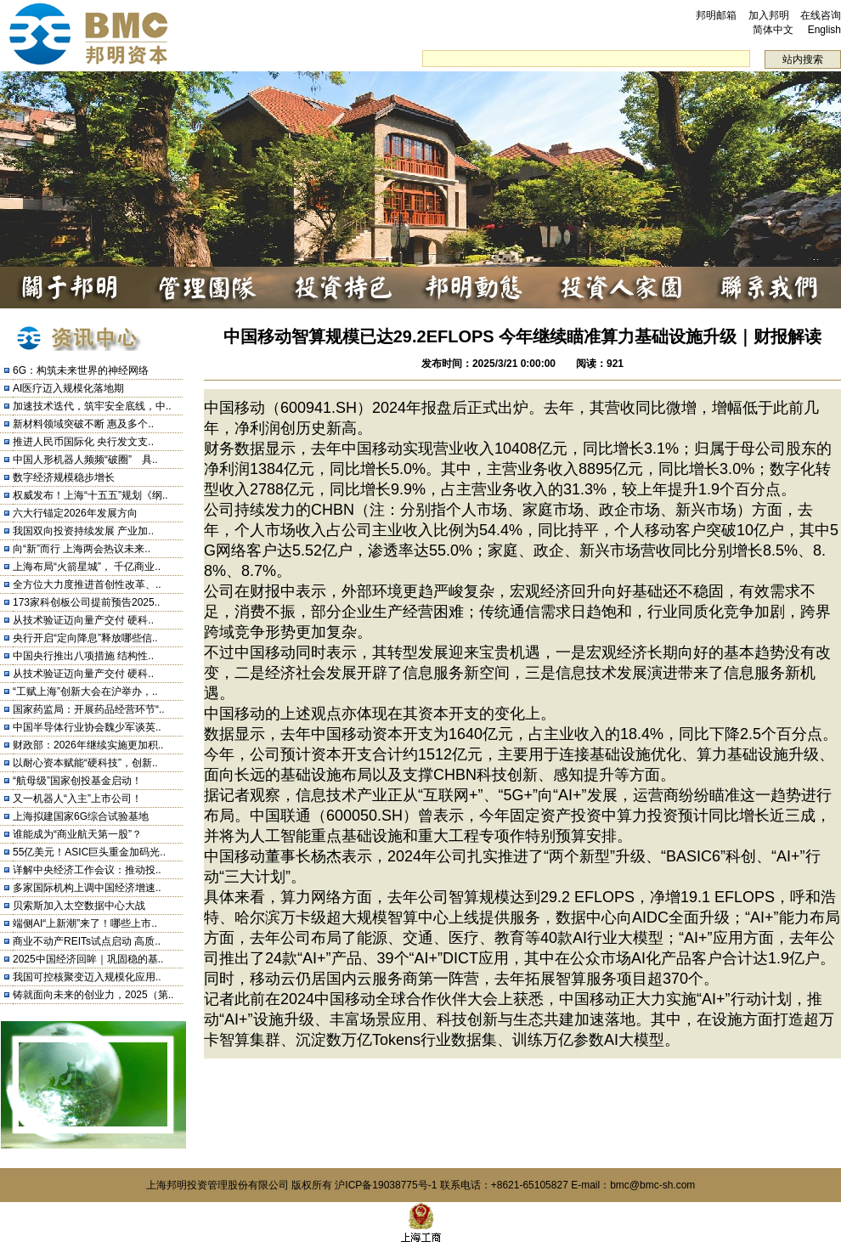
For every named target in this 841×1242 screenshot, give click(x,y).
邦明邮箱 (716, 15)
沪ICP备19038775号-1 (386, 1185)
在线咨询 (820, 15)
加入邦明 (768, 15)
